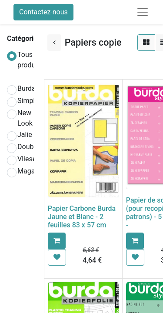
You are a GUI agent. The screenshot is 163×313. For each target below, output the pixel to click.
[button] (57, 241)
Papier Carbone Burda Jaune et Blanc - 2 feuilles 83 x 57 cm (82, 216)
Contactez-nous (43, 12)
